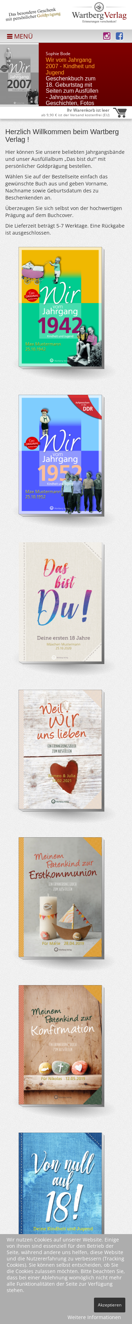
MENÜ (20, 36)
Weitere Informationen (94, 1317)
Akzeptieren (109, 1305)
